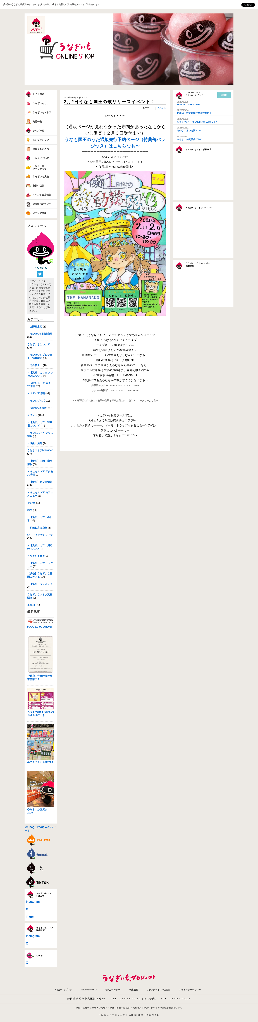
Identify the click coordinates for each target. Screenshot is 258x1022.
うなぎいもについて (38, 344)
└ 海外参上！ (34, 365)
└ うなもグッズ (36, 400)
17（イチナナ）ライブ (40, 535)
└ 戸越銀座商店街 (37, 527)
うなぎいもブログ (63, 989)
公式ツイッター (112, 989)
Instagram (33, 901)
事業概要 (133, 989)
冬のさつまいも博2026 (40, 762)
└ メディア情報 (36, 393)
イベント (32, 415)
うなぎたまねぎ (36, 556)
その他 (31, 502)
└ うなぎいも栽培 (37, 407)
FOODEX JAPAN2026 (39, 626)
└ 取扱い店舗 (34, 443)
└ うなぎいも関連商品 (39, 333)
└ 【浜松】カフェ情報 (39, 481)
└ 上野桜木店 (34, 326)
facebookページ (89, 989)
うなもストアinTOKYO (40, 450)
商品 (29, 510)
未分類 (31, 605)
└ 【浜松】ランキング (39, 584)
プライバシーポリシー (190, 989)
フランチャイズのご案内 (158, 989)
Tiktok (30, 916)
